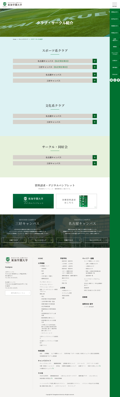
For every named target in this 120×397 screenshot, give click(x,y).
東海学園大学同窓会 (45, 378)
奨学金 (58, 366)
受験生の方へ (114, 12)
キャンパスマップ (40, 240)
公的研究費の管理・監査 (48, 301)
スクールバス (81, 363)
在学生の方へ (114, 19)
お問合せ (114, 60)
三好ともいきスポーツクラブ (68, 376)
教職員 (115, 46)
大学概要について (44, 266)
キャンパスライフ (23, 39)
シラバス (64, 280)
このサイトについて (60, 386)
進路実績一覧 (89, 275)
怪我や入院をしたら (93, 366)
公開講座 (46, 353)
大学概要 (41, 263)
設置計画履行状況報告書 (48, 304)
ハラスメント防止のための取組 (90, 383)
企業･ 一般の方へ (115, 39)
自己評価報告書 (45, 306)
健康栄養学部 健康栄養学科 (70, 275)
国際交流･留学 (87, 304)
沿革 (42, 273)
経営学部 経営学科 (67, 261)
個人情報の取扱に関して (46, 386)
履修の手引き (65, 278)
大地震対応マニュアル (46, 368)
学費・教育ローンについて (47, 366)
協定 (41, 353)
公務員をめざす (90, 266)
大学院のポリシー (67, 290)
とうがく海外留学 (89, 307)
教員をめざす (89, 268)
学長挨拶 (43, 268)
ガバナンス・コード (46, 333)
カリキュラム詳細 (67, 293)
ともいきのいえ (93, 376)
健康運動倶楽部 (54, 376)
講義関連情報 (57, 363)
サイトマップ (71, 386)
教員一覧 (64, 283)
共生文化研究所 (44, 376)
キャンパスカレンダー (46, 363)
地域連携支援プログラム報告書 (48, 356)
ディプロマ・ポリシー (46, 282)
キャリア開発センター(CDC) (91, 261)
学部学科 (63, 258)
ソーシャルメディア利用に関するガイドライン (52, 383)
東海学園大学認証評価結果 (48, 299)
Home (14, 39)
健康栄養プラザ (83, 376)
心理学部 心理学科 (67, 266)
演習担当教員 (65, 295)
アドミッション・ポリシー (47, 287)
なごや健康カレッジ (56, 353)
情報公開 (42, 294)
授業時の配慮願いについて (69, 366)
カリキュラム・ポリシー (46, 284)
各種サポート (82, 366)
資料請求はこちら (18, 293)
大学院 (62, 288)
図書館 (84, 297)
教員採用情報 (58, 378)
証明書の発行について (69, 363)
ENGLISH (114, 74)
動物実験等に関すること (48, 318)
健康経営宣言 (45, 278)
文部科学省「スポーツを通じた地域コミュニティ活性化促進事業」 (82, 353)
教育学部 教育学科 (67, 268)
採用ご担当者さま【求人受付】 (92, 290)
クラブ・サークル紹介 (93, 363)
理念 (42, 271)
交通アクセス (14, 240)
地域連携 (41, 351)
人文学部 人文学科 (67, 263)
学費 (63, 298)
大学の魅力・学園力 (46, 276)
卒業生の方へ (114, 33)
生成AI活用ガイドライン (73, 383)
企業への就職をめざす (92, 263)
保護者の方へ (114, 26)
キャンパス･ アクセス (115, 53)
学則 (42, 296)
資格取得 (86, 288)
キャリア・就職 (88, 258)
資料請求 (114, 67)
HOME (40, 258)
